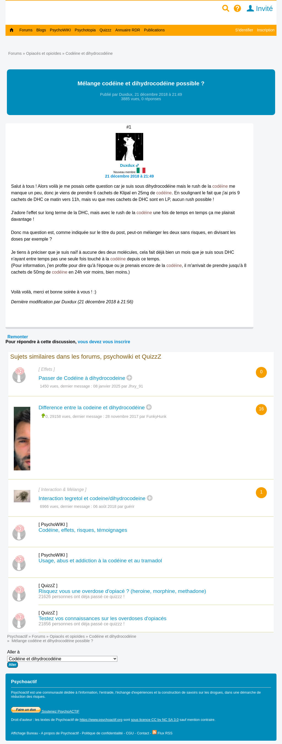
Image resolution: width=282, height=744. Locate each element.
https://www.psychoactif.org (101, 720)
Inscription (266, 30)
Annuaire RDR (127, 30)
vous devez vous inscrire (104, 341)
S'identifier (244, 30)
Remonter (17, 336)
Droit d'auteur (21, 720)
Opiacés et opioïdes (43, 53)
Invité (258, 8)
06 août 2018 (104, 506)
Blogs (41, 30)
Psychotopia (85, 30)
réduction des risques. (28, 696)
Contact (143, 733)
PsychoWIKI (60, 30)
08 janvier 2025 (106, 386)
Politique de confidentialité (102, 733)
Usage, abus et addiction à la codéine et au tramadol (100, 560)
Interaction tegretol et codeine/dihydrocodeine (92, 498)
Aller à (62, 659)
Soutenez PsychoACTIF (45, 711)
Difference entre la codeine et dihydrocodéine (92, 407)
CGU (130, 733)
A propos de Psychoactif (60, 733)
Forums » (17, 53)
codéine (220, 186)
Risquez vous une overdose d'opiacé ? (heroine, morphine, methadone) (122, 591)
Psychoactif (17, 636)
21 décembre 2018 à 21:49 (129, 176)
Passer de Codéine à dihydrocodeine (82, 378)
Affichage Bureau (24, 733)
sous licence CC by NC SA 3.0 (155, 720)
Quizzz (106, 30)
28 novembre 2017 (122, 416)
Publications (154, 30)
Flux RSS (162, 733)
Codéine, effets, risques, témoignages (83, 530)
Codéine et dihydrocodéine (89, 53)
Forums (26, 30)
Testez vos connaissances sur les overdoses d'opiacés (102, 618)
